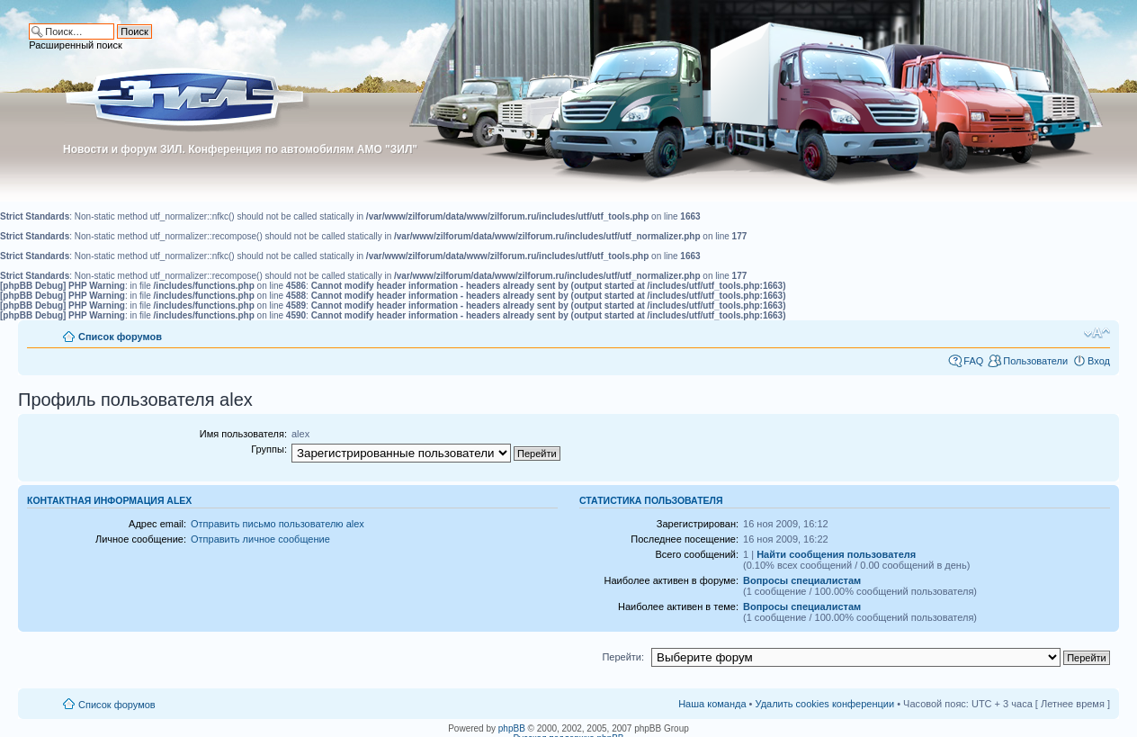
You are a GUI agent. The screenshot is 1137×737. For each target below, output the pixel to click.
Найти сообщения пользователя (836, 554)
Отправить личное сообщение (260, 539)
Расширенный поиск (75, 45)
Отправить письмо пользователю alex (277, 523)
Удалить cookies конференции (825, 703)
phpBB (511, 728)
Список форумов (120, 336)
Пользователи (1035, 360)
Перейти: (623, 657)
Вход (1099, 360)
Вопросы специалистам (802, 580)
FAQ (973, 360)
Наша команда (712, 703)
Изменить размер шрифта (1097, 333)
